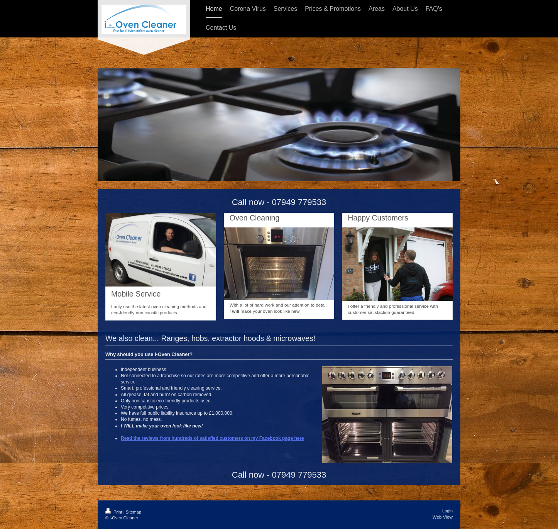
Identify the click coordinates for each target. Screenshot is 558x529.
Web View (443, 516)
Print (114, 512)
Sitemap (133, 512)
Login (447, 511)
